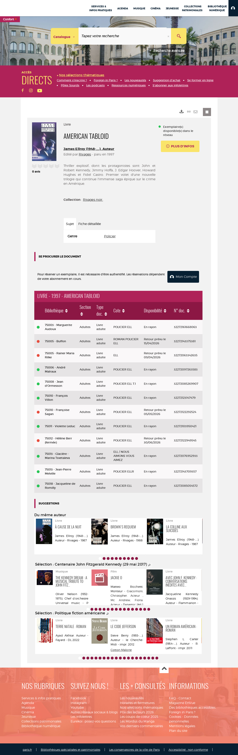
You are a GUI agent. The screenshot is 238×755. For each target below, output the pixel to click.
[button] (233, 8)
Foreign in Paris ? (182, 711)
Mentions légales (182, 725)
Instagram (79, 702)
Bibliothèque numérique (41, 725)
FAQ (172, 697)
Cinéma (28, 711)
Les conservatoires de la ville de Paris (134, 748)
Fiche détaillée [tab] (89, 224)
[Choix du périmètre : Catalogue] (65, 36)
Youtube (77, 706)
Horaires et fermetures (137, 702)
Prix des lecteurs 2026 (137, 711)
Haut (164, 667)
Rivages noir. (93, 200)
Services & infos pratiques (41, 697)
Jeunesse (29, 715)
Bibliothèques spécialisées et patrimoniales (70, 748)
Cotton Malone (121, 648)
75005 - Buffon (55, 340)
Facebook (78, 697)
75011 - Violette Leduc (60, 425)
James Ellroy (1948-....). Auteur (89, 149)
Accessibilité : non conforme (188, 748)
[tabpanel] (110, 236)
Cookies (175, 715)
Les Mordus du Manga (137, 720)
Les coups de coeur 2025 (139, 715)
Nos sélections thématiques (141, 706)
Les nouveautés (132, 697)
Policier (110, 236)
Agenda (28, 702)
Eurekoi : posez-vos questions (93, 720)
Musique (28, 706)
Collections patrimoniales (41, 720)
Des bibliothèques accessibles (192, 706)
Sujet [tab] (70, 224)
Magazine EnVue (182, 702)
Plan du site (178, 729)
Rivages (85, 154)
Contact (185, 697)
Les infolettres (81, 715)
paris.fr (27, 748)
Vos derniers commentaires (141, 725)
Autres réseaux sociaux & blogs (94, 711)
